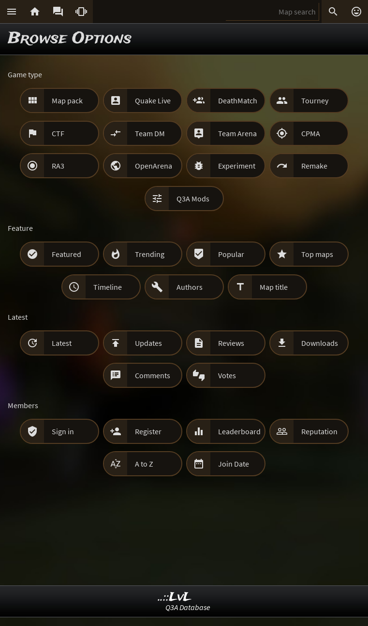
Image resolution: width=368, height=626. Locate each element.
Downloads (319, 343)
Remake (314, 166)
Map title (274, 287)
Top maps (317, 254)
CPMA (310, 133)
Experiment (236, 166)
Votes (227, 375)
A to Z (144, 464)
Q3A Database (187, 607)
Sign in (63, 431)
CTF (58, 133)
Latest (62, 343)
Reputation (319, 431)
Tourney (314, 100)
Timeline (107, 287)
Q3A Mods (193, 198)
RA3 (58, 166)
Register (148, 431)
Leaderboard (239, 431)
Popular (231, 254)
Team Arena (237, 133)
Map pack (67, 100)
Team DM (150, 133)
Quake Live (153, 100)
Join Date (233, 464)
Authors (190, 287)
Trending (149, 254)
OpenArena (153, 166)
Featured (66, 254)
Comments (152, 375)
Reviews (231, 343)
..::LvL (175, 597)
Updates (148, 343)
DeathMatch (237, 100)
